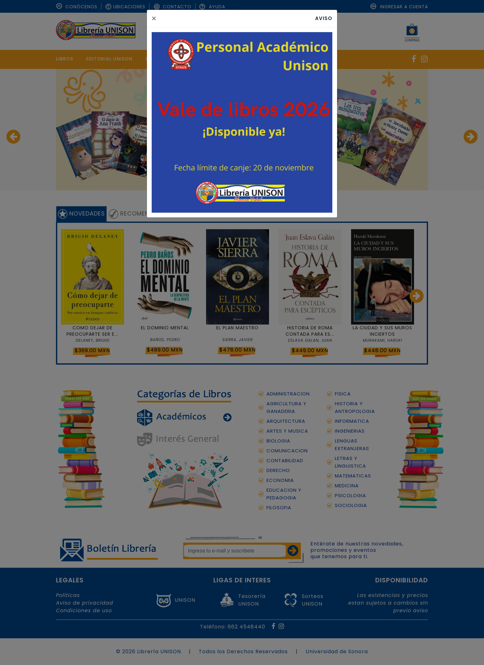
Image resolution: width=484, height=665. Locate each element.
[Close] (154, 18)
